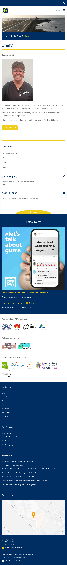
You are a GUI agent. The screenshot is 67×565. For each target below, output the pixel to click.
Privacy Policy (6, 557)
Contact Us (5, 416)
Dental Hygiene (6, 441)
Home (7, 36)
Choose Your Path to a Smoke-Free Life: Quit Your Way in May (20, 477)
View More (9, 127)
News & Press (6, 413)
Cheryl (27, 36)
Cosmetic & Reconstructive (10, 437)
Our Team (17, 36)
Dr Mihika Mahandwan (10, 153)
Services (4, 405)
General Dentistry (7, 433)
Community (5, 409)
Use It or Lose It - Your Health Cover (13, 465)
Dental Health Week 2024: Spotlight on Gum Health (17, 461)
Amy (4, 167)
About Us (4, 397)
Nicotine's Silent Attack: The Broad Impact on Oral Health (19, 473)
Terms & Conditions (19, 557)
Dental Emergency (7, 445)
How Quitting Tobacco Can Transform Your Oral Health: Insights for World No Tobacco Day (29, 469)
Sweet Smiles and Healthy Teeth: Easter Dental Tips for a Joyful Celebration (24, 481)
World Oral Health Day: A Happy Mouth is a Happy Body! (19, 485)
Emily (4, 163)
